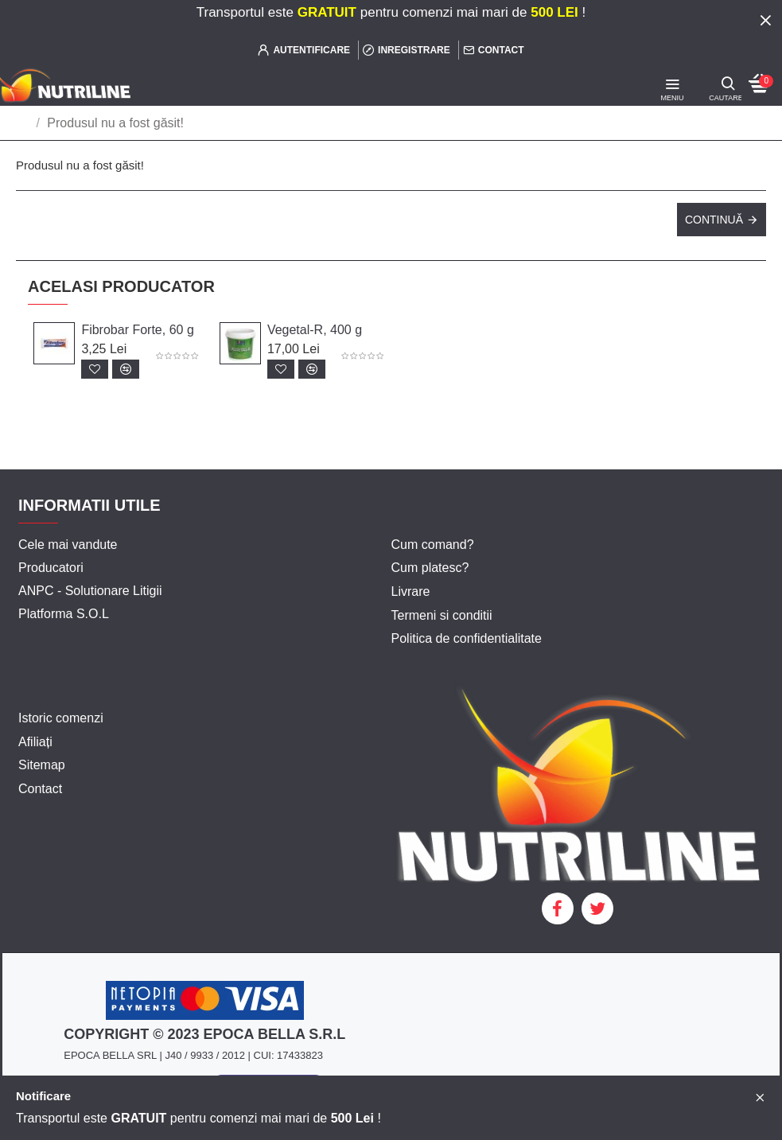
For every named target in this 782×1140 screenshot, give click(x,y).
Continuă (714, 219)
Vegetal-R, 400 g (314, 330)
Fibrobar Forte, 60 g (137, 330)
